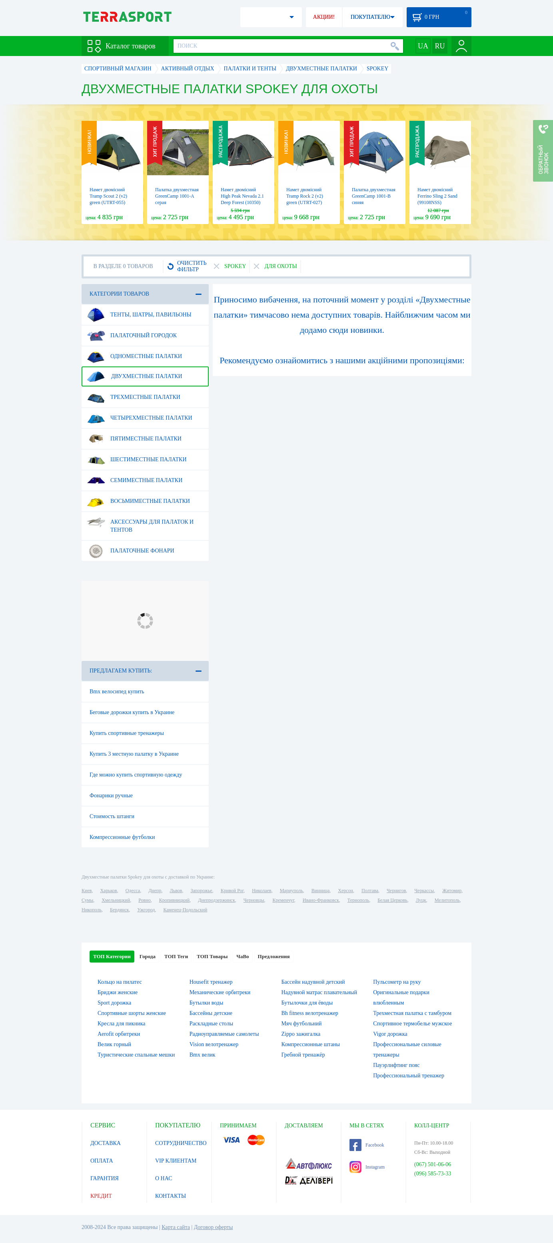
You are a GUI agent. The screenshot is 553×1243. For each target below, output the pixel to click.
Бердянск (119, 910)
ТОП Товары (212, 956)
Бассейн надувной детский (313, 982)
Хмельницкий (116, 900)
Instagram (367, 1167)
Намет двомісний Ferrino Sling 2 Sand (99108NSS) (437, 196)
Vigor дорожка (390, 1034)
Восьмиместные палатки (138, 501)
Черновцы (254, 900)
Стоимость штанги (112, 816)
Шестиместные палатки (137, 459)
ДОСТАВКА (105, 1143)
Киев (87, 890)
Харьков (108, 890)
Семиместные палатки (134, 480)
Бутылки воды (207, 1003)
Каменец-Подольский (185, 910)
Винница (320, 890)
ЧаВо (242, 956)
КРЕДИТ (101, 1196)
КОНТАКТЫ (170, 1196)
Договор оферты (213, 1227)
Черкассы (424, 890)
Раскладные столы (211, 1024)
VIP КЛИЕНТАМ (176, 1161)
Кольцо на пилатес (120, 982)
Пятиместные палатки (134, 439)
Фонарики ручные (111, 796)
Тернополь (358, 900)
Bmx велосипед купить (117, 692)
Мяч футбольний (301, 1024)
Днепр (154, 890)
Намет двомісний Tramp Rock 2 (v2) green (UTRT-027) (304, 196)
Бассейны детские (211, 1013)
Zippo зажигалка (301, 1034)
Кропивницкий (174, 900)
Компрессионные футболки (122, 837)
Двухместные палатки (134, 376)
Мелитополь (447, 900)
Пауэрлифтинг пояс (396, 1065)
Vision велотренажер (214, 1044)
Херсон (345, 890)
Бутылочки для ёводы (307, 1003)
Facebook (366, 1145)
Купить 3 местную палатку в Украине (134, 754)
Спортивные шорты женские (132, 1013)
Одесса (133, 890)
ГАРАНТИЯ (104, 1178)
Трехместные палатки (133, 397)
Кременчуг (283, 900)
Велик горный (114, 1044)
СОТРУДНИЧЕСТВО (181, 1143)
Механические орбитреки (220, 992)
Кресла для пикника (121, 1024)
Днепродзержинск (216, 900)
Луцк (421, 900)
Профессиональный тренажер (408, 1076)
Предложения (274, 956)
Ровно (144, 900)
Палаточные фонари (130, 551)
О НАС (163, 1178)
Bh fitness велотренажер (309, 1013)
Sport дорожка (114, 1003)
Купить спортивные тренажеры (127, 733)
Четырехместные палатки (139, 418)
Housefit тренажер (211, 982)
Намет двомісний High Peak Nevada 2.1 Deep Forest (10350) (242, 196)
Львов (176, 890)
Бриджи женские (118, 992)
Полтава (369, 890)
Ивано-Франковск (321, 900)
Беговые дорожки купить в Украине (132, 712)
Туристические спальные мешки (136, 1055)
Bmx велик (203, 1055)
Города (148, 956)
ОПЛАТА (101, 1161)
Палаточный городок (132, 335)
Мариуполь (291, 890)
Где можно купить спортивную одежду (136, 775)
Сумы (87, 900)
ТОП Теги (176, 956)
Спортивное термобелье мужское (412, 1024)
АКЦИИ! (324, 17)
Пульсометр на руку (397, 982)
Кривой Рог (232, 890)
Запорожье (201, 890)
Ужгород (146, 910)
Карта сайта (176, 1227)
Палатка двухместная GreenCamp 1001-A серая (177, 196)
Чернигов (396, 890)
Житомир (451, 890)
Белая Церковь (392, 900)
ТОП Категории (112, 956)
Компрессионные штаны (310, 1044)
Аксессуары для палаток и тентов (140, 523)
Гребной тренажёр (303, 1055)
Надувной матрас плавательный (319, 992)
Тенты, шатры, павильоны (139, 315)
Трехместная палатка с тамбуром (412, 1013)
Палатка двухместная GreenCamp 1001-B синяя (373, 196)
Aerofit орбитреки (119, 1034)
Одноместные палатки (134, 356)
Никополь (92, 910)
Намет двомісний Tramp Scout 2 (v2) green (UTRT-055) (108, 196)
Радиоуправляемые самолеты (224, 1034)
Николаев (261, 890)
